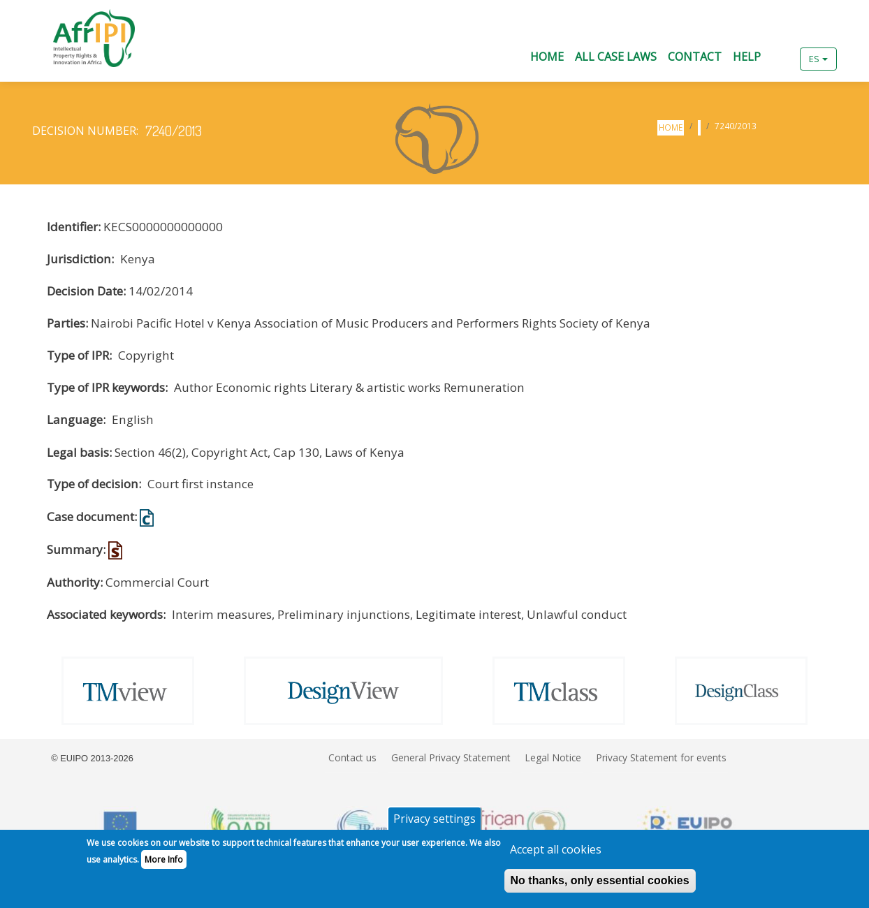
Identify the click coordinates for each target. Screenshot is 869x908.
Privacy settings (434, 824)
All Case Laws (616, 56)
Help (747, 56)
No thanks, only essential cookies (600, 886)
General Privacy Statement (451, 757)
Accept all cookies (555, 855)
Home (547, 56)
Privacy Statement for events (661, 757)
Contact (695, 56)
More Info (164, 865)
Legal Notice (553, 757)
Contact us (352, 757)
